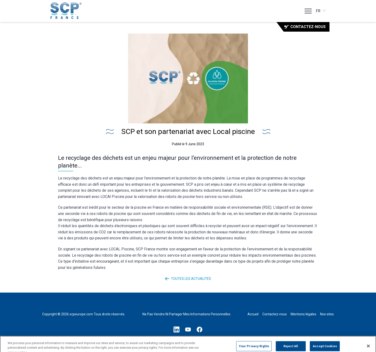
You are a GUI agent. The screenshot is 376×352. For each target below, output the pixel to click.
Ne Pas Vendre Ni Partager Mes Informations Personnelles (186, 314)
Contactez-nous (305, 26)
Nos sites (327, 314)
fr (321, 10)
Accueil (252, 314)
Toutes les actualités (188, 278)
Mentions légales (303, 314)
